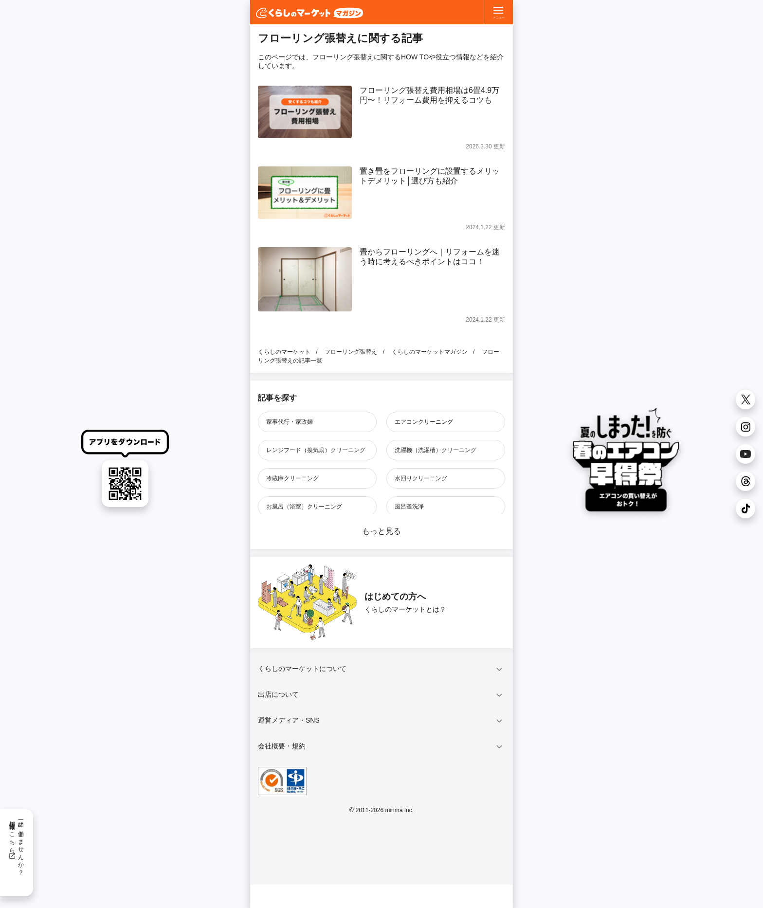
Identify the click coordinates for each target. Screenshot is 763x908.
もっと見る (381, 531)
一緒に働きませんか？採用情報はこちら (16, 845)
